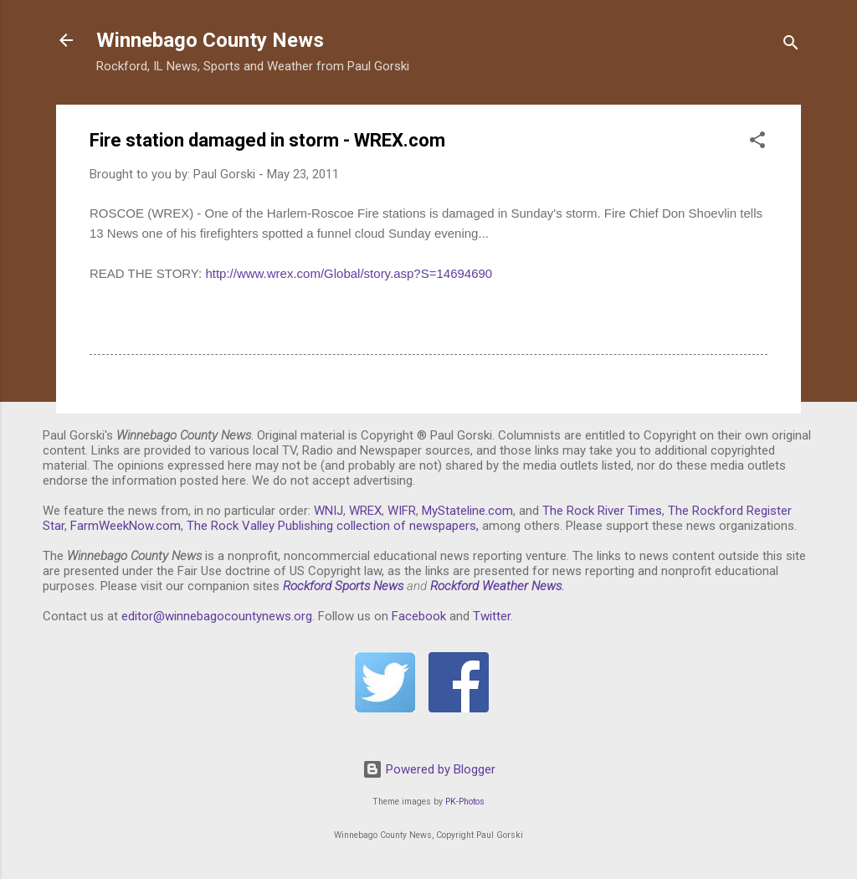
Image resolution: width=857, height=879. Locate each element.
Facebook (419, 616)
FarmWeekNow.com (125, 525)
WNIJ (328, 510)
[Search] (791, 45)
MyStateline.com (467, 510)
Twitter (492, 616)
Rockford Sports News (343, 586)
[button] (757, 143)
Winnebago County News (210, 40)
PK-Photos (465, 801)
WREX (365, 510)
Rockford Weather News (496, 586)
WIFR (401, 510)
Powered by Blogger (428, 769)
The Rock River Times (602, 510)
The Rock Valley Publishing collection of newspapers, (333, 525)
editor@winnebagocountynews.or (213, 616)
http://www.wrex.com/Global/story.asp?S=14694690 (348, 273)
